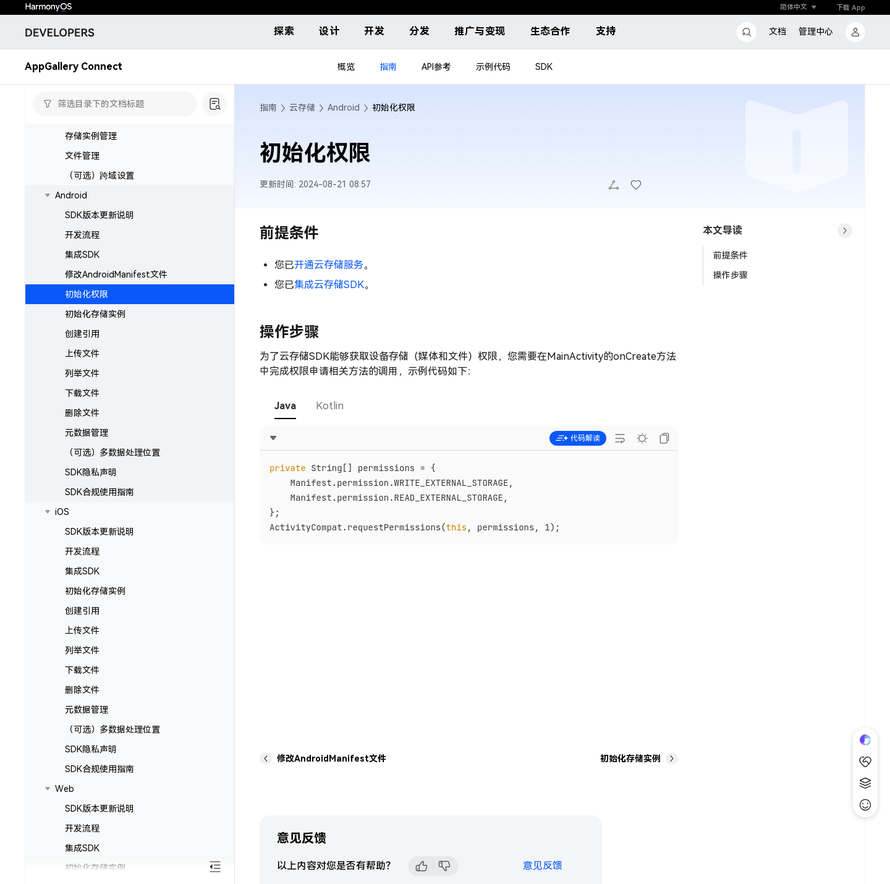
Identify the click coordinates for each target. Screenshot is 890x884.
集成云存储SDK (329, 285)
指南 (388, 67)
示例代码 (493, 67)
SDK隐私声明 (91, 472)
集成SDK (82, 255)
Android (71, 195)
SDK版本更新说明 (99, 215)
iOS (62, 512)
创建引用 (82, 334)
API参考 (436, 67)
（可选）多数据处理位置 (112, 452)
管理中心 (816, 31)
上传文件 (82, 354)
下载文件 (82, 393)
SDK (544, 67)
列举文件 (82, 373)
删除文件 (82, 413)
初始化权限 (86, 294)
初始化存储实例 (95, 314)
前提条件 (730, 255)
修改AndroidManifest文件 (116, 274)
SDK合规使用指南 (99, 492)
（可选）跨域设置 (99, 176)
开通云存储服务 (328, 265)
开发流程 (82, 235)
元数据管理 (86, 433)
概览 (346, 67)
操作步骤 (730, 275)
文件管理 (82, 156)
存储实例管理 (91, 136)
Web (64, 789)
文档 (777, 31)
